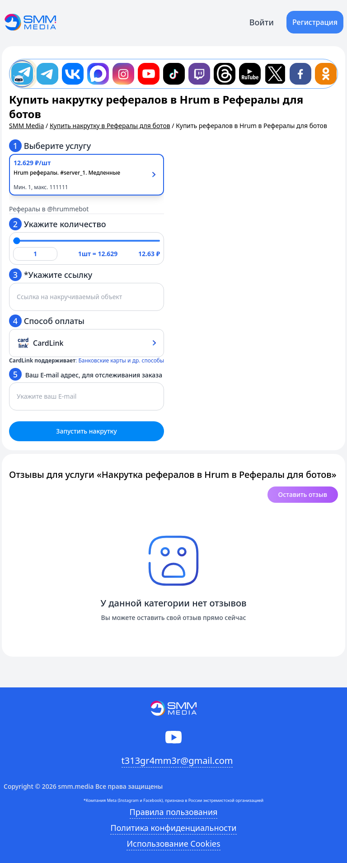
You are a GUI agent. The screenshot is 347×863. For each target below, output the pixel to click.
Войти (261, 22)
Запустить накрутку (86, 431)
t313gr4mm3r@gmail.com (177, 760)
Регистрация (315, 22)
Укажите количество (57, 224)
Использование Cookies (173, 843)
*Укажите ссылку (50, 274)
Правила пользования (174, 811)
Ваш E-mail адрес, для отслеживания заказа (85, 374)
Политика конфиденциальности (173, 827)
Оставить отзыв (302, 494)
